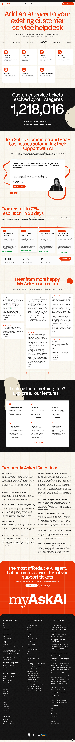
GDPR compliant (56, 432)
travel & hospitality (24, 155)
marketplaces (52, 153)
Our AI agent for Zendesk (50, 480)
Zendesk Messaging (46, 73)
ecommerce (61, 153)
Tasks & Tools (12, 220)
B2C (32, 155)
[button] (72, 739)
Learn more (19, 415)
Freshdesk (25, 55)
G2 (5, 319)
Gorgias (42, 55)
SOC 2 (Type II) (58, 430)
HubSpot (61, 55)
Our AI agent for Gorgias (59, 491)
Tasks (10, 430)
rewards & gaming (44, 155)
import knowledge (24, 218)
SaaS (46, 153)
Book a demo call (65, 262)
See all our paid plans (21, 542)
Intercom (7, 73)
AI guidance (57, 417)
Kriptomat (29, 183)
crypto (36, 155)
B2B (55, 155)
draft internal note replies (46, 218)
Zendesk (25, 73)
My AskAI (4, 524)
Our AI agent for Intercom (50, 476)
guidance (35, 218)
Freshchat (7, 55)
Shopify (32, 433)
